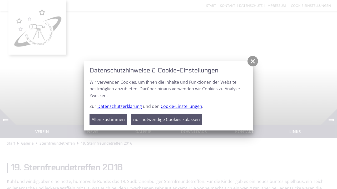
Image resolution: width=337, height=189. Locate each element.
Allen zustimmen (108, 119)
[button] (252, 61)
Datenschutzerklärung (119, 106)
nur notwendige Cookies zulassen (166, 119)
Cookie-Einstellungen (181, 106)
